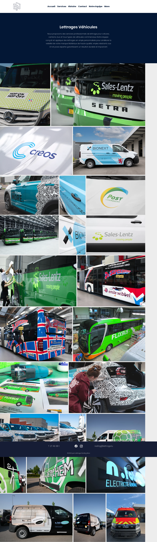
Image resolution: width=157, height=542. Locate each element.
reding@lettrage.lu (104, 446)
